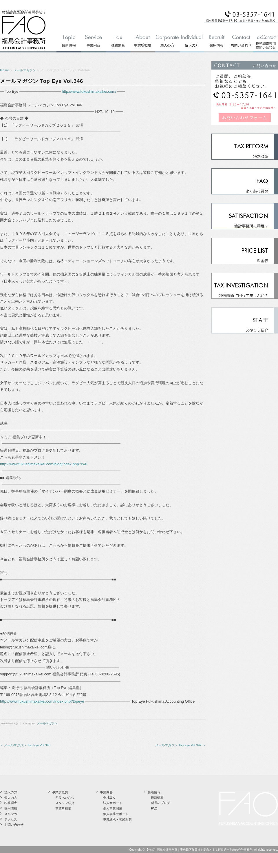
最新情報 (157, 797)
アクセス (10, 819)
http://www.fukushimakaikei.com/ (89, 91)
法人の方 (10, 792)
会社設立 (109, 797)
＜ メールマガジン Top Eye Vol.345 (25, 745)
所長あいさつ (64, 797)
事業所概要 (63, 808)
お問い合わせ (13, 824)
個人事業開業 (112, 808)
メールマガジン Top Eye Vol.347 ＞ (180, 745)
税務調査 (10, 803)
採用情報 (10, 808)
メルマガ (10, 814)
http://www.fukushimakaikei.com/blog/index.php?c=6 (43, 464)
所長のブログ (160, 803)
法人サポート (112, 803)
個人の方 (10, 797)
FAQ (154, 808)
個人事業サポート (116, 814)
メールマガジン (25, 70)
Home (4, 70)
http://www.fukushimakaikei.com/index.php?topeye (42, 701)
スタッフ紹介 (64, 803)
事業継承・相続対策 (117, 819)
